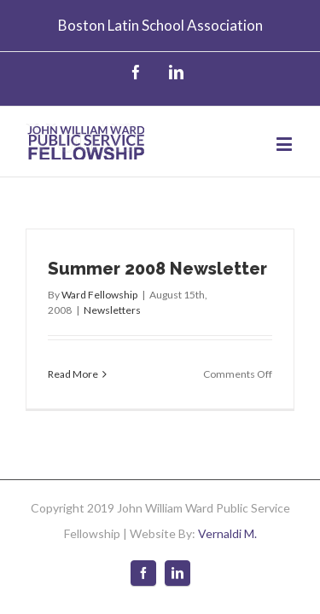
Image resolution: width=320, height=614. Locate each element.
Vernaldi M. (227, 520)
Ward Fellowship (99, 281)
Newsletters (112, 297)
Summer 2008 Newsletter (157, 256)
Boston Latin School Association (160, 25)
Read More (73, 361)
